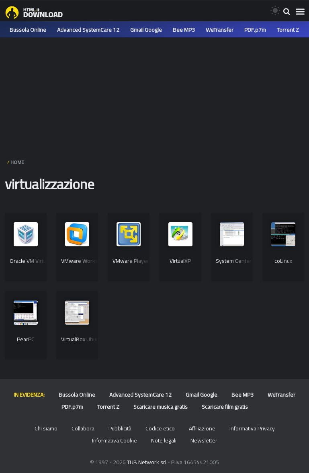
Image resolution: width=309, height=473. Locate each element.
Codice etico (160, 428)
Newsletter (203, 440)
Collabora (83, 428)
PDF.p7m (255, 30)
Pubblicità (119, 428)
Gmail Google (146, 30)
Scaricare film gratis (225, 406)
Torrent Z (288, 30)
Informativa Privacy (252, 428)
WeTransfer (219, 30)
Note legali (163, 440)
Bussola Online (28, 30)
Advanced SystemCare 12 (88, 30)
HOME (17, 162)
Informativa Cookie (114, 440)
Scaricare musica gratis (160, 406)
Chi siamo (46, 428)
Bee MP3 (184, 30)
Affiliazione (202, 428)
